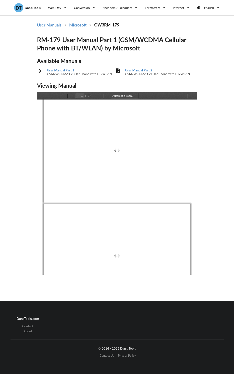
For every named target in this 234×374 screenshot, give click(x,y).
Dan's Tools (27, 7)
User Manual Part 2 (138, 70)
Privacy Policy (127, 355)
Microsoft (78, 24)
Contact (27, 326)
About (28, 331)
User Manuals (49, 24)
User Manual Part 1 (60, 70)
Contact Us (107, 355)
